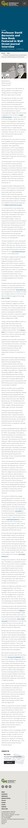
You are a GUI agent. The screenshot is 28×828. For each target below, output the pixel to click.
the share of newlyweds (14, 657)
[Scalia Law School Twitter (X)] (6, 786)
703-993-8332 (7, 759)
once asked (18, 511)
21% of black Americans (18, 251)
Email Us (9, 762)
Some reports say (21, 290)
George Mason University (9, 811)
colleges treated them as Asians (13, 205)
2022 (8, 53)
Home (3, 53)
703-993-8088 (7, 817)
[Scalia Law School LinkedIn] (10, 786)
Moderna (22, 610)
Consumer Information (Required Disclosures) (12, 819)
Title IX (3, 823)
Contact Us (4, 820)
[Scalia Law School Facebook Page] (2, 786)
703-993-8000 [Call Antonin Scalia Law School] (8, 816)
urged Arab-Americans (12, 519)
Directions (4, 822)
